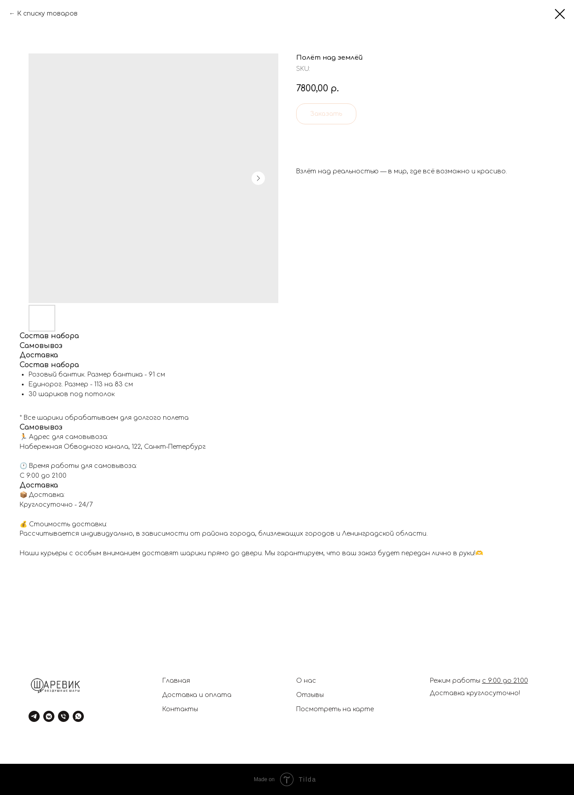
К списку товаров (47, 13)
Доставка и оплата (196, 695)
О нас (306, 680)
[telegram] (34, 716)
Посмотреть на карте (335, 709)
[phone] (63, 716)
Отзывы (310, 695)
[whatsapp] (78, 716)
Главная (176, 680)
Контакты (180, 709)
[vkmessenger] (48, 716)
